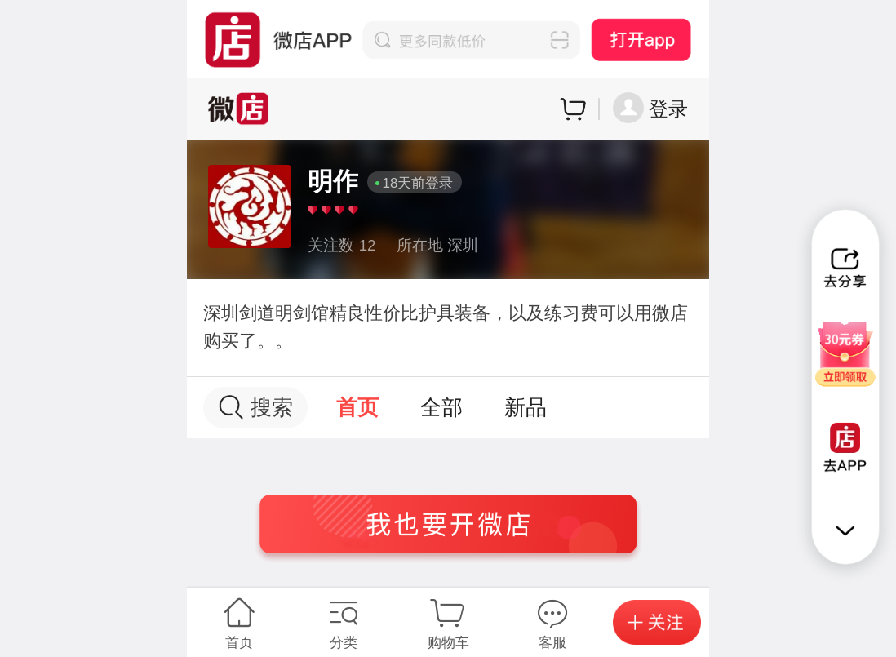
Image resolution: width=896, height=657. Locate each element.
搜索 (256, 407)
